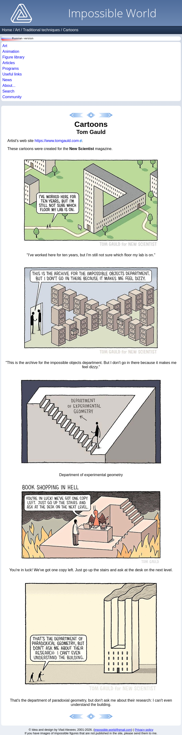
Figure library (13, 57)
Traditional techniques (41, 30)
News (7, 80)
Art (17, 30)
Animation (10, 51)
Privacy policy (144, 729)
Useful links (12, 74)
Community (12, 97)
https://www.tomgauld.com (57, 141)
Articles (8, 63)
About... (8, 86)
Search (8, 91)
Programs (10, 68)
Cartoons (70, 30)
